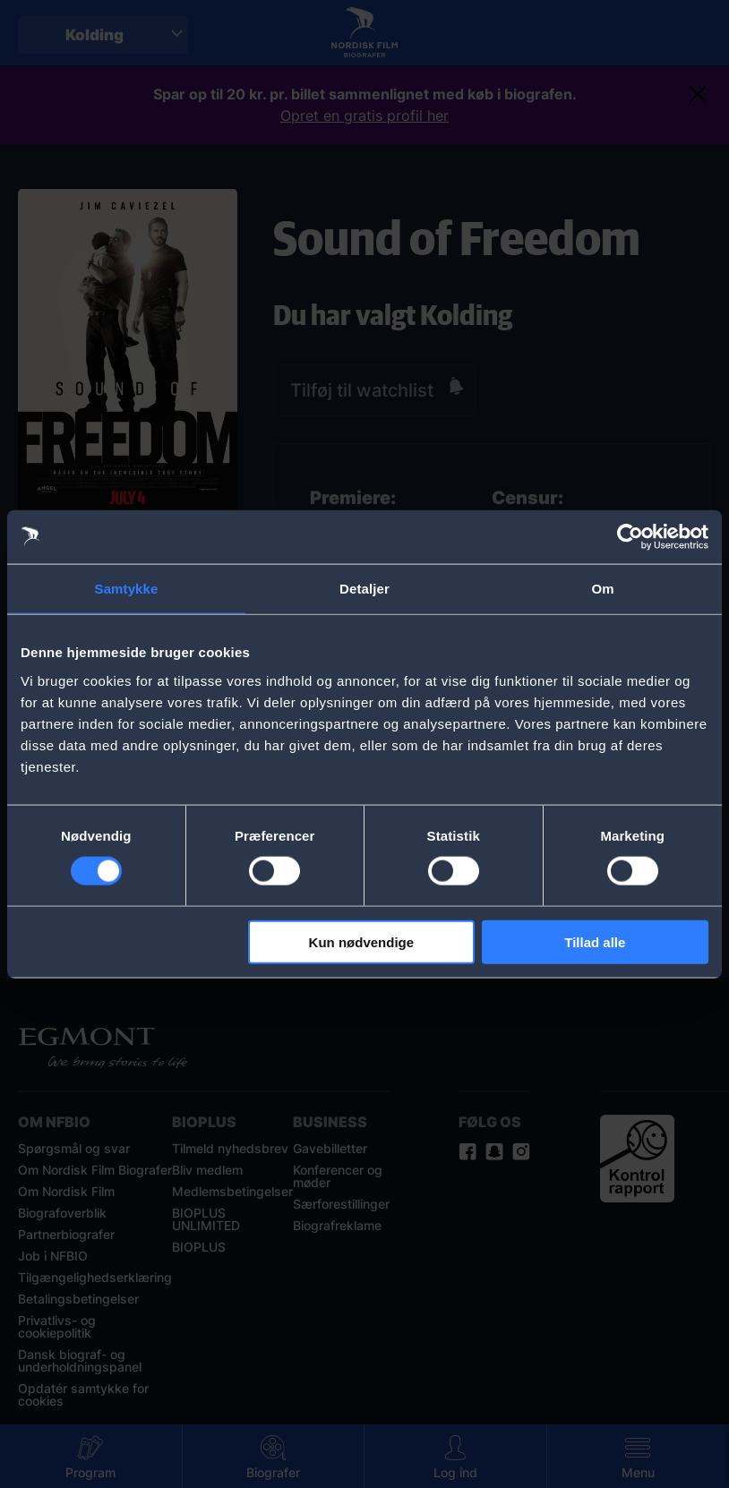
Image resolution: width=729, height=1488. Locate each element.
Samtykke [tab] (127, 588)
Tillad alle (594, 941)
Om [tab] (602, 588)
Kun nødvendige (362, 941)
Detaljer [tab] (364, 588)
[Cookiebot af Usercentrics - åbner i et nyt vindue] (630, 537)
